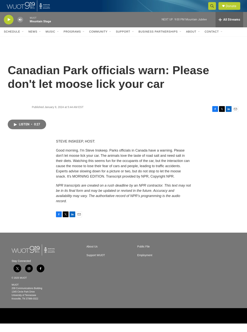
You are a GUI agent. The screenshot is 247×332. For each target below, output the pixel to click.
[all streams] (229, 28)
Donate (233, 10)
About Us (92, 255)
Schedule (12, 40)
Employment (144, 263)
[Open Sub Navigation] (23, 40)
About (191, 40)
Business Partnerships (158, 40)
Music (50, 40)
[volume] (20, 28)
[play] (9, 28)
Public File (143, 255)
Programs (72, 40)
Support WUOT (95, 263)
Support (123, 40)
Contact (212, 40)
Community (98, 40)
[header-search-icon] (214, 10)
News (32, 40)
